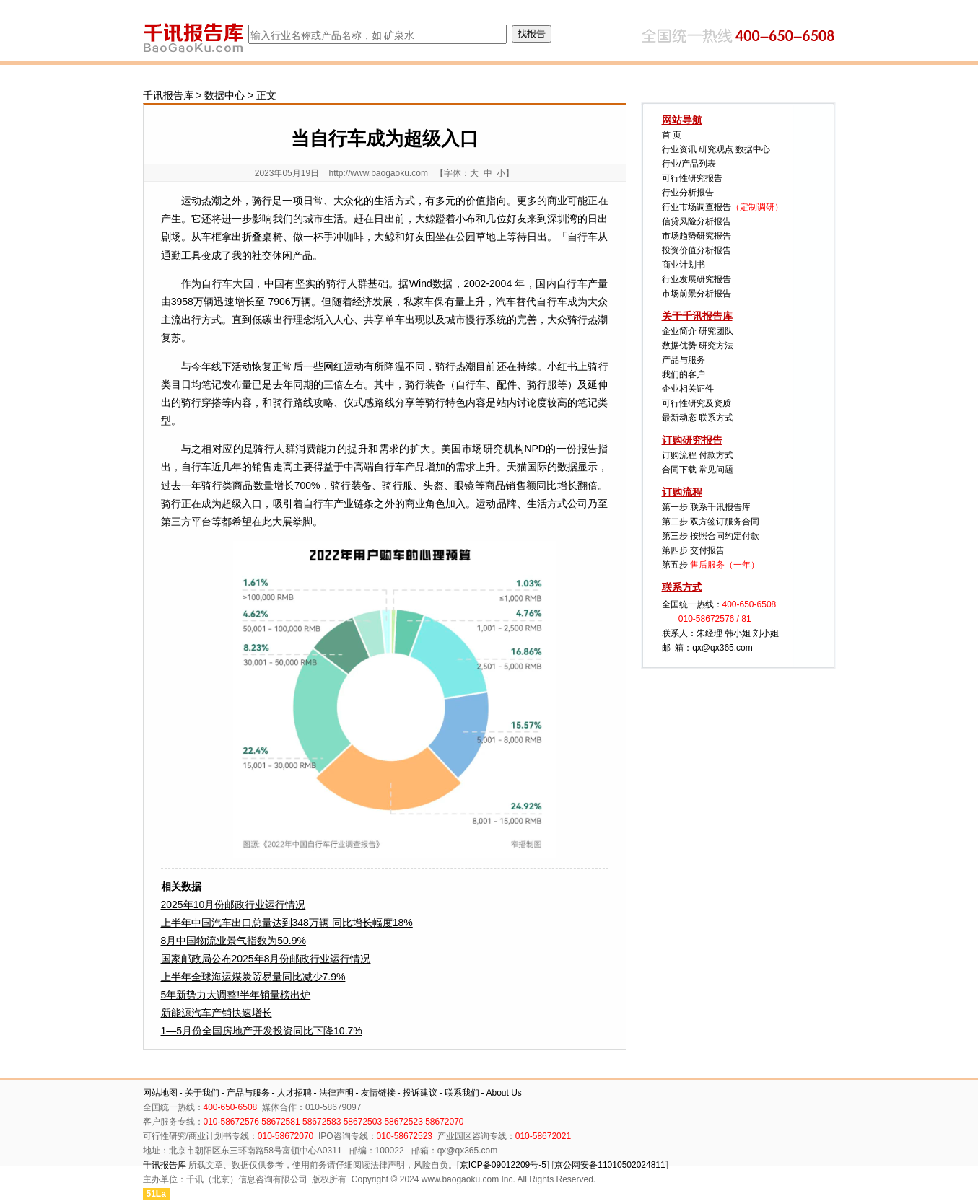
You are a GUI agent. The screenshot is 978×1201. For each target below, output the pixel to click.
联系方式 (716, 418)
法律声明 (336, 1093)
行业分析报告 (688, 193)
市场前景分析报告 (696, 294)
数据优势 (679, 345)
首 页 (671, 135)
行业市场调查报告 (696, 207)
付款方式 (716, 455)
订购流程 (679, 455)
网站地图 (160, 1093)
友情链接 (378, 1093)
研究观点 (716, 149)
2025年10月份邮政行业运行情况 (233, 904)
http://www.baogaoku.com (377, 173)
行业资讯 (679, 149)
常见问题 (716, 470)
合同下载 (679, 470)
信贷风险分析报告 (696, 221)
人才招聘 (294, 1093)
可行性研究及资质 (696, 403)
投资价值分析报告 (696, 250)
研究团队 (716, 331)
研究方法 (716, 345)
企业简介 (679, 331)
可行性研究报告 (692, 178)
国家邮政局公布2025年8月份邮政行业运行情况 (266, 958)
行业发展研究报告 (696, 279)
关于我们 (202, 1093)
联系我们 (462, 1093)
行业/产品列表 (689, 164)
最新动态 (679, 418)
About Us (504, 1093)
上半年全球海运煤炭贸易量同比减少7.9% (253, 976)
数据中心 (224, 95)
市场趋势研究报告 (696, 236)
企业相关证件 (688, 389)
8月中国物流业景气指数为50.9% (233, 940)
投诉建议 (420, 1093)
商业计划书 (683, 265)
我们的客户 (683, 374)
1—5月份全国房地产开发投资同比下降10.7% (261, 1031)
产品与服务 (683, 360)
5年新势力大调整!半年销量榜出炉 (236, 994)
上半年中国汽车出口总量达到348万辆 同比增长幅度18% (287, 922)
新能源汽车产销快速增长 (216, 1013)
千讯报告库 (168, 95)
